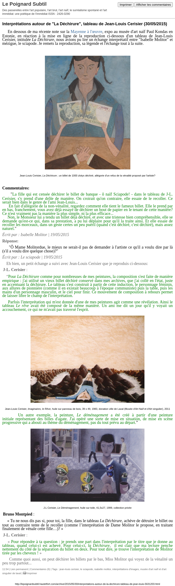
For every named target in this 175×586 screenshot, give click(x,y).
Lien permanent (19, 569)
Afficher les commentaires (153, 4)
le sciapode (86, 569)
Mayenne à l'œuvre (86, 31)
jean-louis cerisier (69, 569)
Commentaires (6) (40, 569)
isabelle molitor (102, 569)
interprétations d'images (125, 569)
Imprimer (126, 4)
